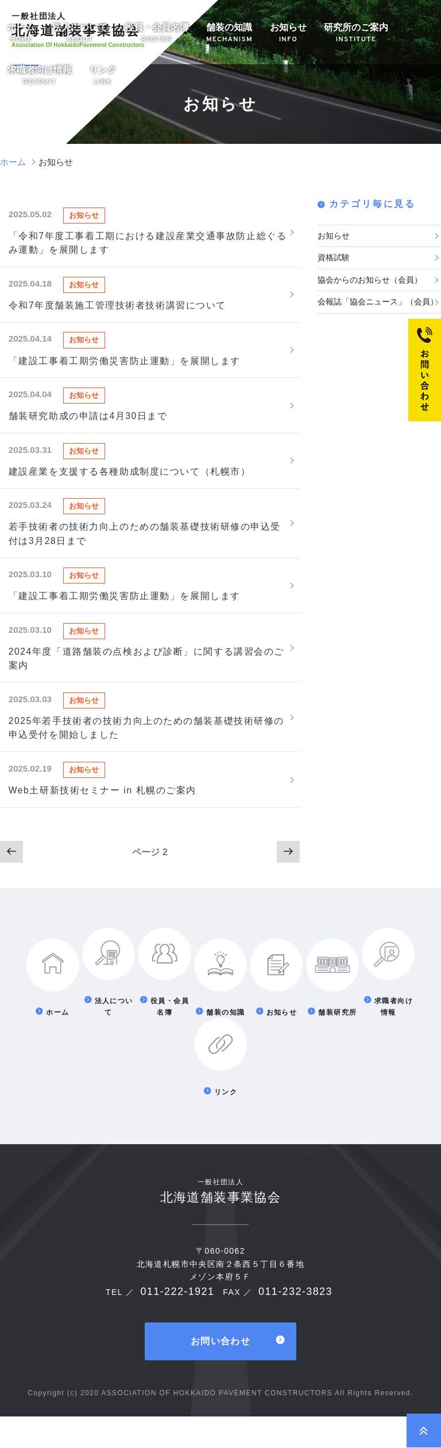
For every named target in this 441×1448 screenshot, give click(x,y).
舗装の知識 (229, 33)
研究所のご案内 (356, 33)
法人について (79, 33)
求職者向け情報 (39, 76)
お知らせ (288, 33)
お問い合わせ (220, 1373)
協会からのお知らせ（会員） (370, 278)
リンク (103, 76)
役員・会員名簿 (157, 33)
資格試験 (334, 256)
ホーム (21, 33)
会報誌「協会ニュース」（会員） (378, 299)
